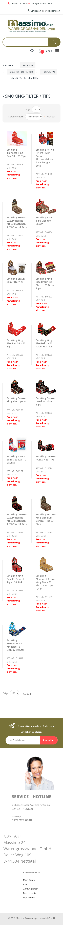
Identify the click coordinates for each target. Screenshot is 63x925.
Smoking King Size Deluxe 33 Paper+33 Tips (44, 343)
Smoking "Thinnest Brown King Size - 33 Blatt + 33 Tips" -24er (45, 582)
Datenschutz (29, 893)
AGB (25, 884)
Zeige (27, 109)
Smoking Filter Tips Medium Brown (44, 220)
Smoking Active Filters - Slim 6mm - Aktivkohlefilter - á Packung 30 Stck (45, 157)
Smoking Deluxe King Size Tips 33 (16, 400)
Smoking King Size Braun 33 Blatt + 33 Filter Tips (45, 283)
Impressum (29, 897)
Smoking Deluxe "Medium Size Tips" (45, 401)
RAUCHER (28, 65)
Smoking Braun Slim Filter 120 (16, 280)
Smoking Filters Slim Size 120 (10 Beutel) (16, 459)
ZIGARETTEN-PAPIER (21, 71)
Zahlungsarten (30, 888)
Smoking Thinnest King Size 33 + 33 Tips (16, 153)
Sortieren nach (16, 116)
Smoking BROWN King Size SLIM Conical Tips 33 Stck (46, 519)
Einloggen (36, 10)
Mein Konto (29, 879)
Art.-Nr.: (11, 164)
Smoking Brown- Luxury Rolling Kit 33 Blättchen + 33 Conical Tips (17, 222)
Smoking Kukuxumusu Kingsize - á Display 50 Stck (15, 645)
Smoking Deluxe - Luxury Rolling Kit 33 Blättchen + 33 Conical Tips (17, 519)
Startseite (8, 65)
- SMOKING (48, 71)
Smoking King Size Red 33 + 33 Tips (16, 343)
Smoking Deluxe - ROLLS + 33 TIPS (46, 458)
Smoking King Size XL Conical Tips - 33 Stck (15, 579)
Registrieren (54, 10)
